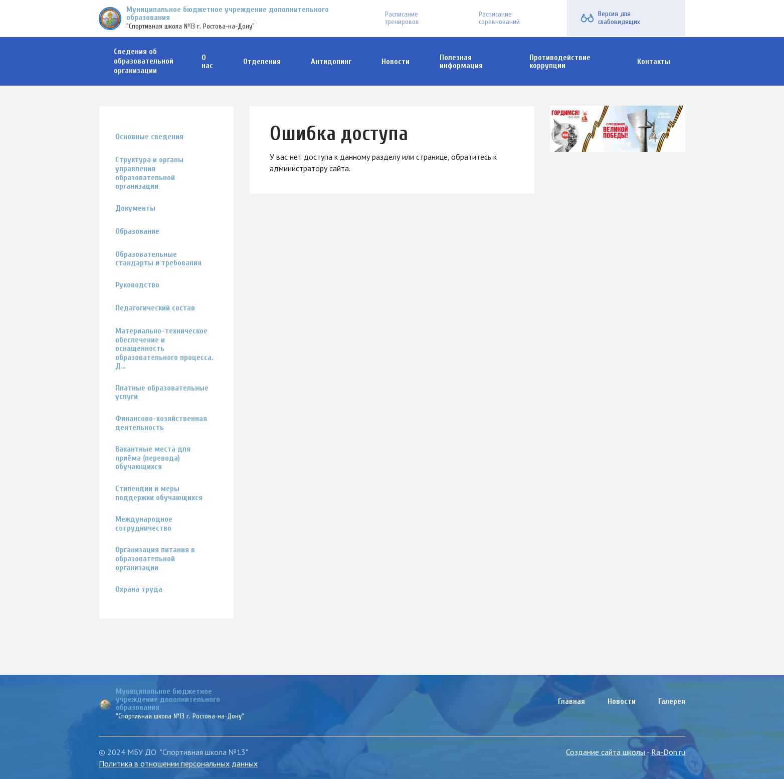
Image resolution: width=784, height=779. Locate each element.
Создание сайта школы (605, 752)
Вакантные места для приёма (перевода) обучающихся (152, 458)
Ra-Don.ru (668, 752)
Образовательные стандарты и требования (158, 259)
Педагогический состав (155, 308)
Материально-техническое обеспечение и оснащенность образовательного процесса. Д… (164, 348)
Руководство (137, 285)
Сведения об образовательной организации (143, 61)
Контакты (653, 61)
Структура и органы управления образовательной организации (149, 173)
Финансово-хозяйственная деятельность (161, 423)
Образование (137, 231)
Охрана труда (138, 589)
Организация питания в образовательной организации (155, 559)
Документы (135, 208)
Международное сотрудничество (143, 524)
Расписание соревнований (497, 18)
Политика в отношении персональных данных (178, 763)
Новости (395, 61)
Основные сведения (149, 137)
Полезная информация (461, 61)
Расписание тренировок (400, 18)
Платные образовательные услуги (162, 393)
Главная (571, 701)
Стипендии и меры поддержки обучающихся (159, 493)
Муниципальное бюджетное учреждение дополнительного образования (227, 13)
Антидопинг (331, 61)
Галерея (671, 701)
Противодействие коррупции (560, 61)
